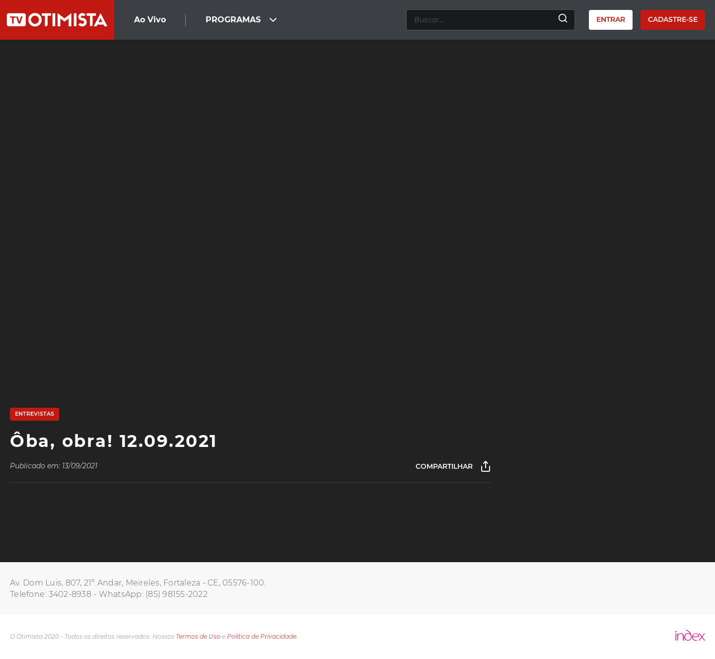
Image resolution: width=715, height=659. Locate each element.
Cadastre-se (673, 19)
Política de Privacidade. (262, 636)
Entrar (610, 19)
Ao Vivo (150, 19)
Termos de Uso (198, 636)
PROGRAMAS (242, 20)
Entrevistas (34, 413)
